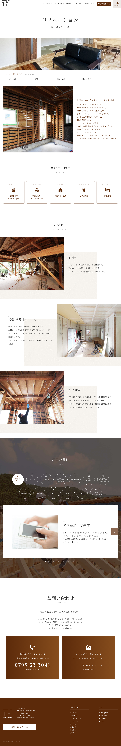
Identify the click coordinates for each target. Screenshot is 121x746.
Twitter (102, 718)
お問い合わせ (86, 79)
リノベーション (76, 718)
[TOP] (6, 3)
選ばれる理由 (12, 79)
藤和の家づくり (51, 4)
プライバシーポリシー (24, 741)
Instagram (103, 713)
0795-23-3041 (104, 4)
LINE (101, 721)
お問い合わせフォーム (19, 727)
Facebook (103, 715)
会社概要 (68, 4)
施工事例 (61, 4)
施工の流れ (61, 79)
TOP (43, 4)
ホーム (8, 74)
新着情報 (86, 4)
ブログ (93, 4)
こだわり (36, 79)
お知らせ (73, 730)
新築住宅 (74, 715)
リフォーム (74, 721)
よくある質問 (77, 4)
